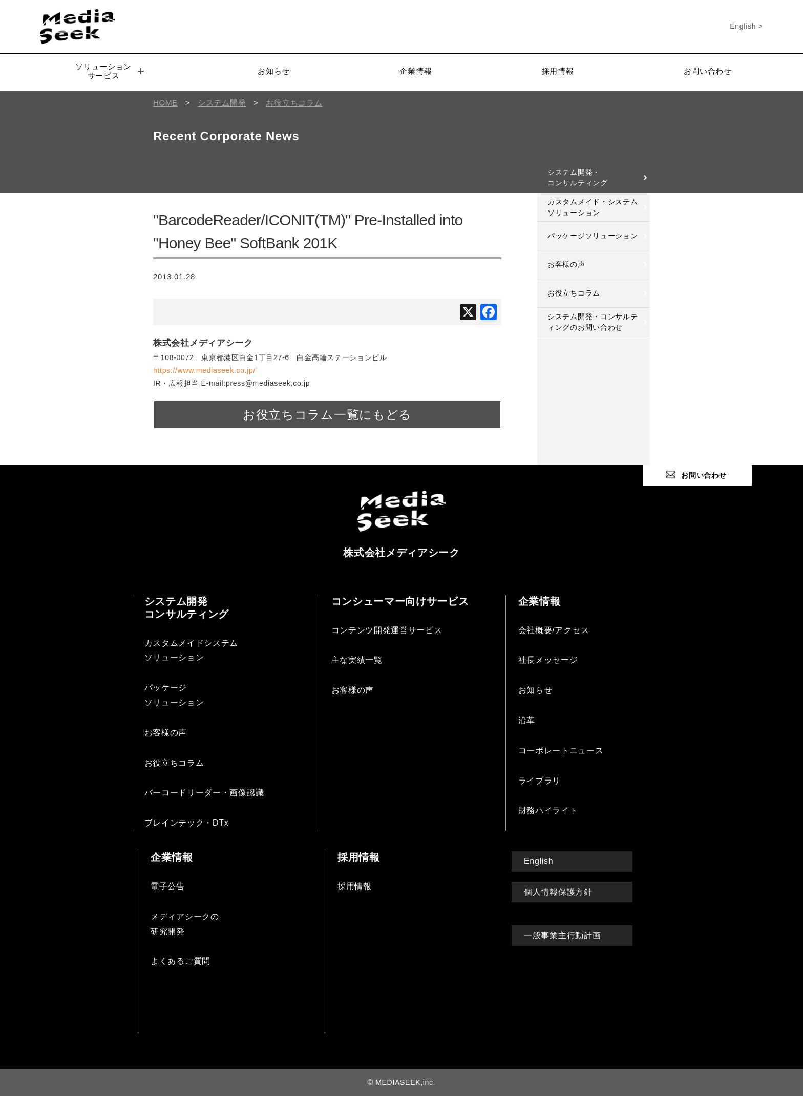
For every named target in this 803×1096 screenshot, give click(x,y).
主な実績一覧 (357, 660)
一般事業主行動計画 (562, 935)
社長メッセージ (548, 660)
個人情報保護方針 (558, 892)
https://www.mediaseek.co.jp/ (204, 370)
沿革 (526, 720)
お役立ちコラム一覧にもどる (327, 414)
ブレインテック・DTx (186, 822)
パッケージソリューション (592, 235)
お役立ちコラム (573, 293)
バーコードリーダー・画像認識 (204, 792)
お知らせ (274, 71)
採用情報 (558, 71)
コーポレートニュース (561, 750)
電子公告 (168, 886)
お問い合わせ (708, 71)
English (538, 861)
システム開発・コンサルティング (577, 177)
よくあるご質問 (180, 961)
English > (746, 26)
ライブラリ (539, 780)
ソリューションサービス (109, 71)
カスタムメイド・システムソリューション (592, 207)
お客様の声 (566, 264)
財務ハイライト (548, 810)
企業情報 (415, 71)
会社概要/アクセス (553, 630)
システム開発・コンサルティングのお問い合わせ (592, 321)
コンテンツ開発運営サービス (386, 630)
